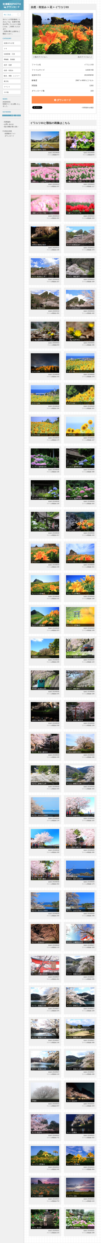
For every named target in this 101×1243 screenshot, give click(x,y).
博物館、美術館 (9, 59)
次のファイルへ (84, 57)
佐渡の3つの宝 (9, 43)
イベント (7, 87)
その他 (6, 92)
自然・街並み (8, 70)
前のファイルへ (41, 57)
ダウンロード (62, 100)
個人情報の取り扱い (11, 127)
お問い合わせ (9, 124)
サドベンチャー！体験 (7, 115)
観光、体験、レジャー (12, 76)
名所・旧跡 (8, 65)
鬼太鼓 (19, 115)
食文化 (6, 81)
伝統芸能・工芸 (9, 54)
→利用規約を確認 (87, 108)
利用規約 (7, 122)
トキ (5, 49)
